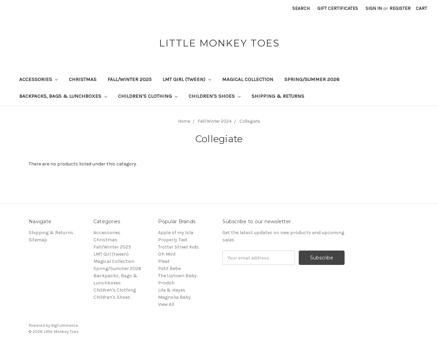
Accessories (38, 79)
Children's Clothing (148, 96)
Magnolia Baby (174, 297)
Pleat (164, 261)
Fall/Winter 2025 (129, 79)
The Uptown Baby (177, 276)
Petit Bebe (169, 268)
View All (166, 304)
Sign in (373, 8)
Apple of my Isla (175, 233)
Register (400, 8)
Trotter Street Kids (178, 247)
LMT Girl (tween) (187, 79)
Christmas (82, 79)
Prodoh (166, 283)
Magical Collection (247, 79)
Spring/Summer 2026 (311, 79)
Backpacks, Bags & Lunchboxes (63, 96)
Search (301, 8)
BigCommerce (64, 325)
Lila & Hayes (171, 290)
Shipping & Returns (278, 96)
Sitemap (38, 240)
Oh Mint (167, 254)
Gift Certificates (337, 8)
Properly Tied (172, 240)
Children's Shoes (215, 96)
